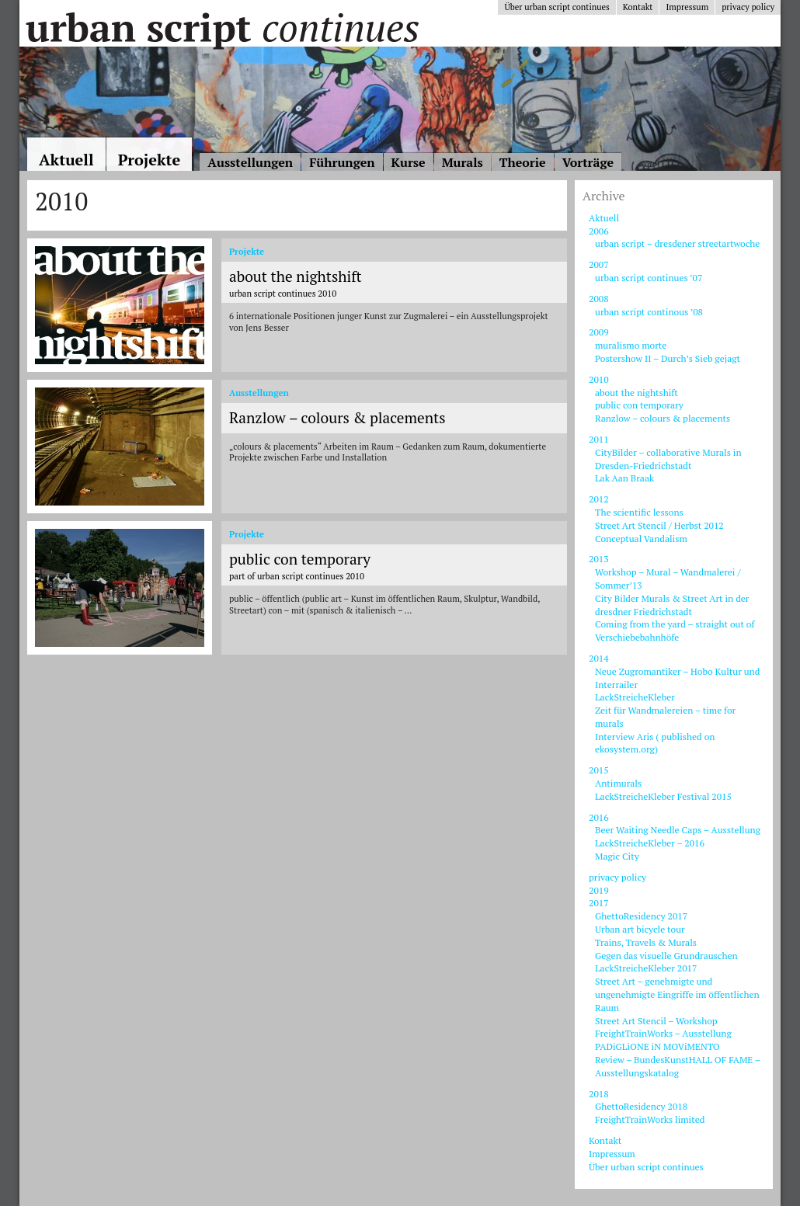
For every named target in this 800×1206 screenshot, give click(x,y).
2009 (599, 332)
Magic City (617, 856)
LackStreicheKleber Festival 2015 (663, 796)
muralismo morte (630, 345)
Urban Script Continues (221, 27)
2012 (599, 499)
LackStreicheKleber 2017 (646, 968)
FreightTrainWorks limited (649, 1119)
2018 (599, 1094)
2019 (599, 890)
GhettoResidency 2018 (641, 1106)
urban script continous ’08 (649, 312)
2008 (599, 298)
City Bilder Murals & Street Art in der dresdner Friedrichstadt (672, 605)
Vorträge (588, 162)
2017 (599, 903)
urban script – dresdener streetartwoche (677, 243)
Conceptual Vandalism (641, 538)
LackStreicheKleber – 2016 (649, 843)
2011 (599, 439)
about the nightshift (636, 392)
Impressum (687, 7)
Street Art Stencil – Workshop (656, 1021)
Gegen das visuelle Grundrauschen (666, 955)
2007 (599, 264)
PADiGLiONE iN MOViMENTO (657, 1046)
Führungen (341, 162)
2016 (599, 817)
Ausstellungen (250, 162)
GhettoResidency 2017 (641, 916)
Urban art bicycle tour (640, 929)
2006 (599, 231)
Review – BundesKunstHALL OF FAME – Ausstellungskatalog (677, 1066)
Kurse (408, 162)
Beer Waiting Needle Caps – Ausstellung (677, 830)
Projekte (149, 159)
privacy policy (748, 7)
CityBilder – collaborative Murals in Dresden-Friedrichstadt (668, 459)
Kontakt (638, 7)
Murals (462, 162)
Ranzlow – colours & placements (662, 418)
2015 (599, 770)
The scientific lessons (639, 512)
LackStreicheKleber (635, 697)
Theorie (522, 162)
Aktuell (66, 159)
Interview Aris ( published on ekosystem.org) (655, 743)
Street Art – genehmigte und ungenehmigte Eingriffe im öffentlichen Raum (677, 994)
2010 (599, 379)
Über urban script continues (556, 7)
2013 (599, 559)
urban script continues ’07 (648, 277)
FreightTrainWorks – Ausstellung (663, 1033)
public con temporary (639, 405)
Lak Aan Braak (624, 478)
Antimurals (618, 783)
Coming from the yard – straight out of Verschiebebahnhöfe (675, 630)
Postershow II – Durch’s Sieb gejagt (667, 358)
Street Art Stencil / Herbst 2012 (659, 525)
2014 (599, 658)
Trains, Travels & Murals (646, 942)
